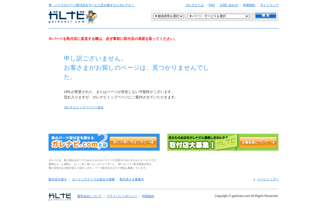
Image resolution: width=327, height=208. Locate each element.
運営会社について (89, 196)
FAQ (212, 5)
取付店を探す (58, 179)
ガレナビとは (194, 5)
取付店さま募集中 (132, 179)
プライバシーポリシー (122, 196)
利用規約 (249, 5)
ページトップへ (267, 179)
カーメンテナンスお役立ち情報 (93, 179)
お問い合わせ (229, 5)
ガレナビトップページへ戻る (84, 107)
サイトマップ (269, 5)
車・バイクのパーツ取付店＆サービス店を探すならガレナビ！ (91, 5)
